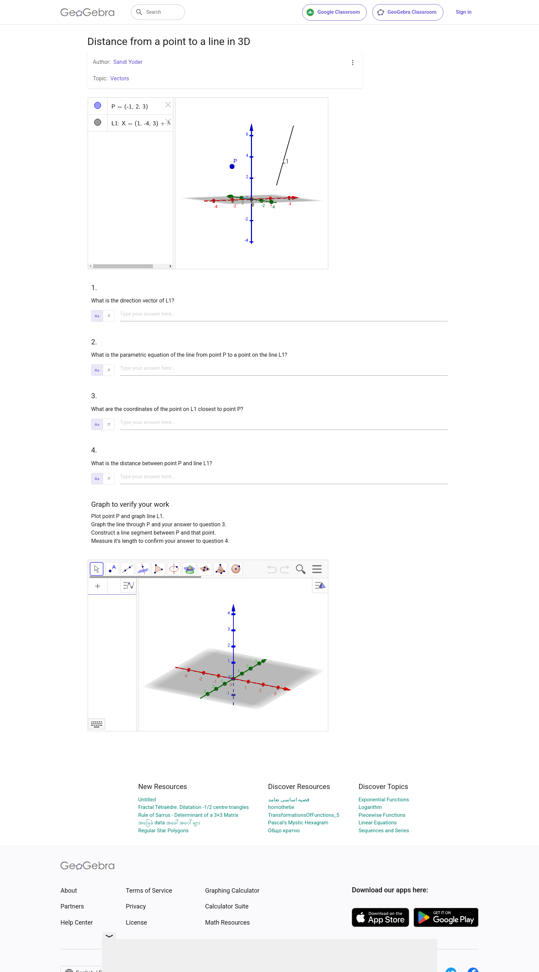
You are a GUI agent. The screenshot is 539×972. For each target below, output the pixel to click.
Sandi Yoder (128, 62)
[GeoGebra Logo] (87, 12)
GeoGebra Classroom (406, 12)
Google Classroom (333, 12)
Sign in (464, 12)
